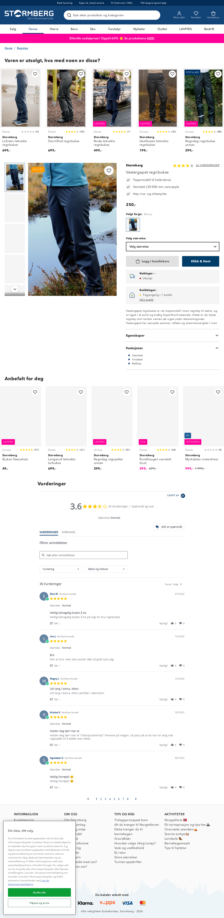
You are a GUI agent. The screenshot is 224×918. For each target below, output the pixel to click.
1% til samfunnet (76, 843)
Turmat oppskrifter (128, 862)
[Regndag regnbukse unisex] (203, 112)
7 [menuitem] (123, 799)
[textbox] (183, 586)
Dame (33, 29)
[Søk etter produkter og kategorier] (112, 15)
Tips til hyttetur (176, 848)
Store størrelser (125, 857)
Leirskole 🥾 (174, 838)
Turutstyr (114, 29)
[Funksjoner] (172, 348)
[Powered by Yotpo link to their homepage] (176, 496)
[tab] (168, 527)
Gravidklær (122, 838)
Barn (74, 29)
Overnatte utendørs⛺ (181, 829)
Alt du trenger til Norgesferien (136, 824)
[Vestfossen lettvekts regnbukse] (157, 112)
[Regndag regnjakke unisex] (112, 430)
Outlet (162, 29)
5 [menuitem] (114, 799)
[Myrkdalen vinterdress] (203, 430)
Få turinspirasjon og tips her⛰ (187, 824)
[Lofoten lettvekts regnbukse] (20, 112)
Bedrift (209, 29)
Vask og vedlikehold (129, 848)
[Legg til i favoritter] (35, 74)
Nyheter (139, 29)
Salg (13, 29)
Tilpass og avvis (39, 902)
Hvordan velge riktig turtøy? (135, 843)
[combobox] (61, 569)
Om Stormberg (75, 820)
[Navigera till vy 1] (15, 177)
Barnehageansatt (177, 843)
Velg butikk (146, 299)
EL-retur (120, 852)
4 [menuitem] (110, 799)
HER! (150, 38)
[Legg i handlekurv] (152, 261)
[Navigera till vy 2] (15, 208)
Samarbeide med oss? (80, 862)
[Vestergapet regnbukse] (133, 225)
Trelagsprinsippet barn (131, 820)
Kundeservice (24, 820)
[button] (56, 623)
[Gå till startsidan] (30, 15)
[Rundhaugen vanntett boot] (157, 430)
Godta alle (39, 892)
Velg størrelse (173, 246)
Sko (93, 29)
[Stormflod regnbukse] (66, 112)
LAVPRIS (185, 29)
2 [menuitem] (101, 799)
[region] (39, 868)
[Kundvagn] (213, 15)
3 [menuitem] (105, 799)
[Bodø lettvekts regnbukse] (112, 112)
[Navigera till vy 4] (15, 269)
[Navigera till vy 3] (15, 238)
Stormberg (134, 165)
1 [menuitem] (96, 799)
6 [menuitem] (119, 799)
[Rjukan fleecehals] (20, 430)
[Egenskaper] (172, 335)
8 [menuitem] (127, 799)
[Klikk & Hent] (200, 261)
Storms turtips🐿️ (177, 834)
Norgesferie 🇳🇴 (176, 820)
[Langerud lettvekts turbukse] (66, 430)
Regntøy (22, 48)
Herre (54, 29)
